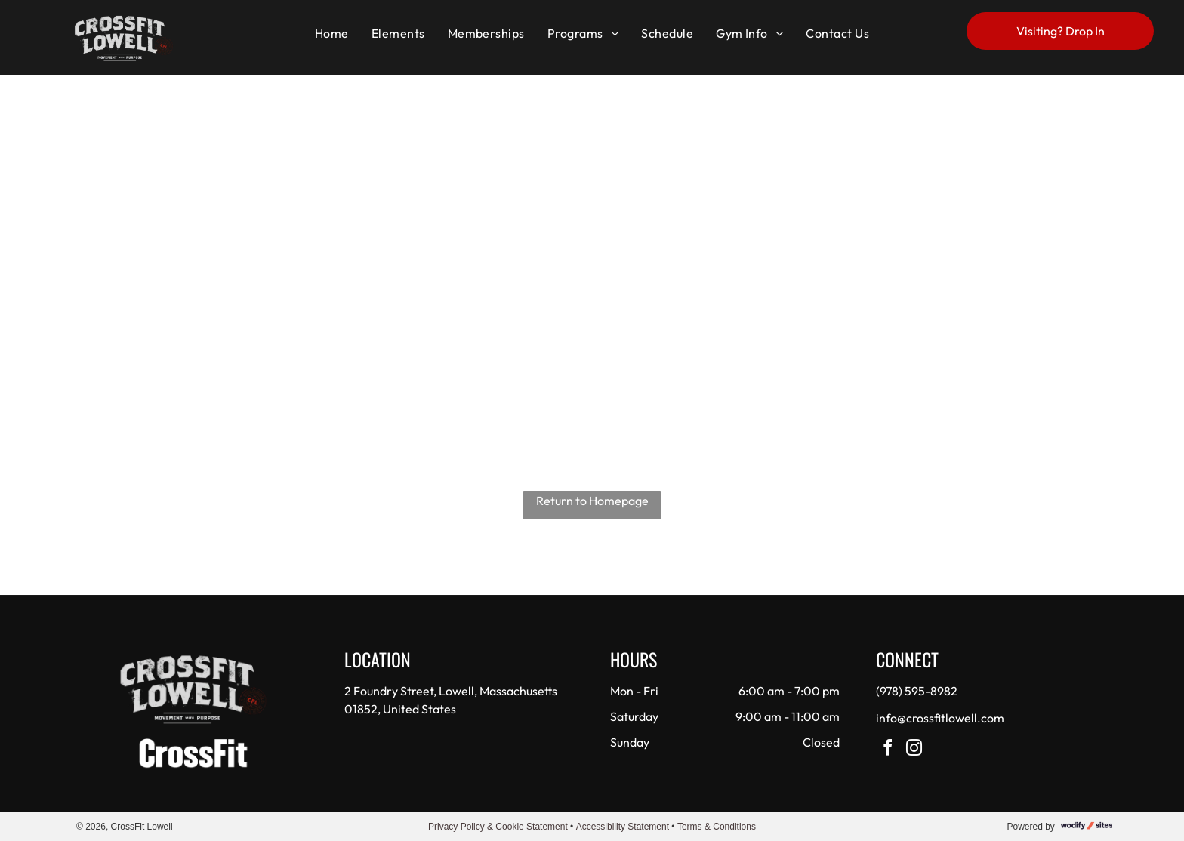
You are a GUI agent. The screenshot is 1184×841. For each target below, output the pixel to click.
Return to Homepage (592, 500)
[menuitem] (332, 33)
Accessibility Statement (622, 826)
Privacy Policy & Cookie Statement (498, 826)
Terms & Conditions (716, 826)
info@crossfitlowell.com (940, 717)
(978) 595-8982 (916, 690)
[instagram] (914, 750)
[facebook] (888, 750)
